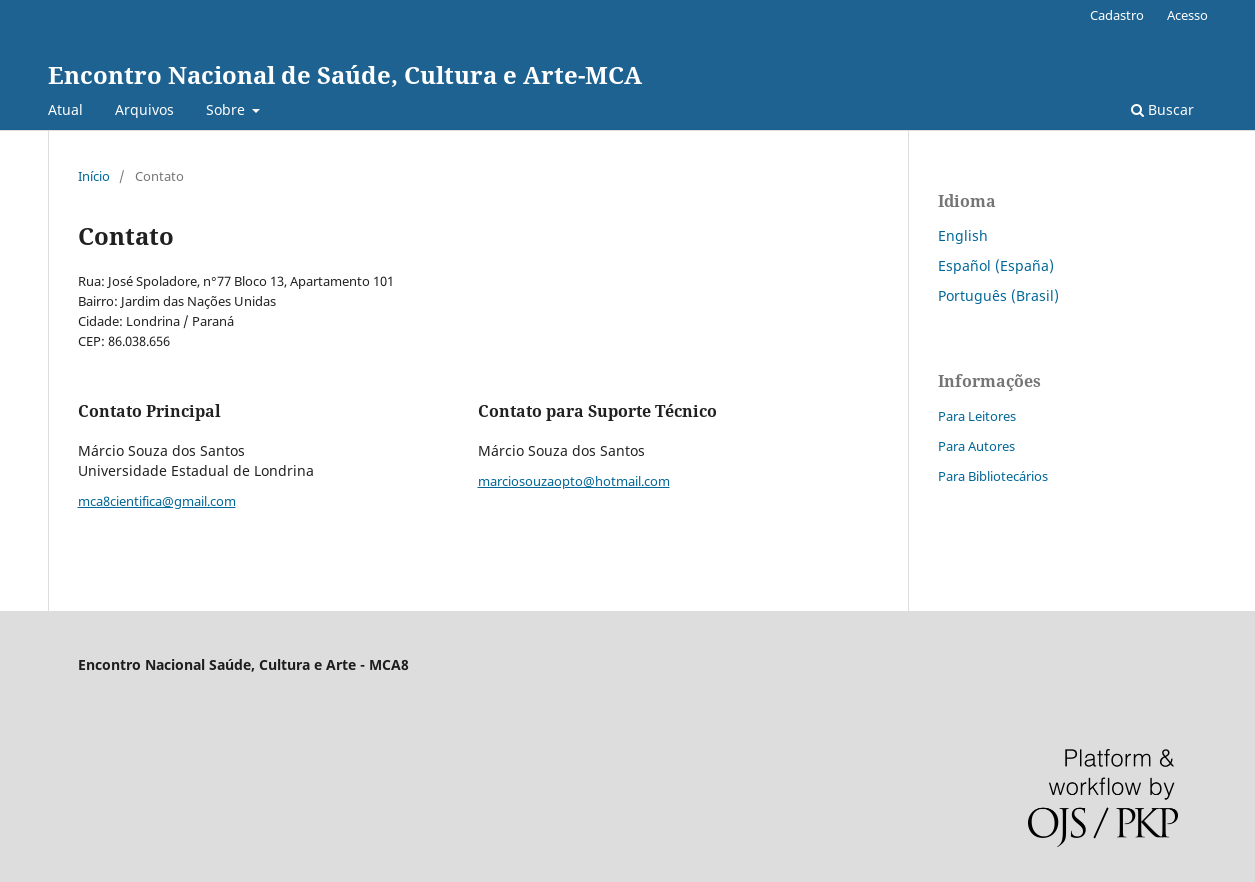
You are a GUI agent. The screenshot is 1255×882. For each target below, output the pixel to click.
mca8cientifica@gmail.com (157, 501)
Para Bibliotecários (993, 476)
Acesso (1187, 15)
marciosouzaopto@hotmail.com (574, 481)
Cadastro (1117, 15)
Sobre (227, 109)
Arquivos (144, 109)
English (963, 235)
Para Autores (976, 446)
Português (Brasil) (998, 295)
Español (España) (996, 265)
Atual (65, 109)
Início (94, 176)
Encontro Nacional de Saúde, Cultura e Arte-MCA (345, 74)
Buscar (1162, 109)
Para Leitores (977, 416)
